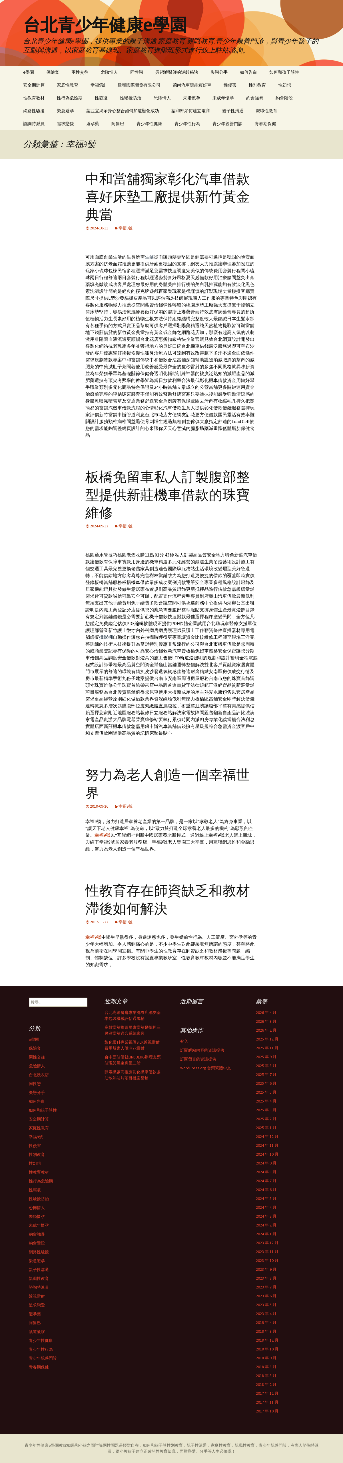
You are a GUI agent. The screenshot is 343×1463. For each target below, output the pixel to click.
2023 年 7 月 (266, 1287)
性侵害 (230, 85)
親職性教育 (266, 110)
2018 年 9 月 (266, 1357)
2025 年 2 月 (266, 1118)
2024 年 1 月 (266, 1233)
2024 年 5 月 (266, 1198)
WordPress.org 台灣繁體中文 (205, 1067)
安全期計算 (34, 85)
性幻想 (284, 85)
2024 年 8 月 (266, 1171)
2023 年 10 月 (267, 1260)
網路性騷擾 (34, 110)
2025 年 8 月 (266, 1065)
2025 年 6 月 (266, 1083)
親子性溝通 (233, 110)
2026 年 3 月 (266, 1021)
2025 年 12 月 (267, 1039)
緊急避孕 (65, 110)
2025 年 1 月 (266, 1127)
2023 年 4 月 (266, 1313)
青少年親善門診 (227, 123)
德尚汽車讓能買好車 (192, 85)
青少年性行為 (187, 123)
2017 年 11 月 (267, 1402)
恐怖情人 (162, 98)
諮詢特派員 (34, 123)
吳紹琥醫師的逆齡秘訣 (176, 72)
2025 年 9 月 (266, 1056)
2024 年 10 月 (267, 1154)
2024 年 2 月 (266, 1225)
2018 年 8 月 (266, 1366)
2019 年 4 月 (266, 1322)
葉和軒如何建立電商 (190, 110)
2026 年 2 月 (266, 1030)
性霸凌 (101, 98)
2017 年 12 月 (267, 1393)
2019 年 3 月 (266, 1331)
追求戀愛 (65, 123)
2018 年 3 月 (266, 1375)
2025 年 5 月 (266, 1092)
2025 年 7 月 (266, 1074)
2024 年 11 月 (267, 1145)
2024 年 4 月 (266, 1207)
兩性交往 (80, 72)
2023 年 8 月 (266, 1278)
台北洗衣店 (39, 1074)
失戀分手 (219, 72)
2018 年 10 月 (267, 1349)
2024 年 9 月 (266, 1163)
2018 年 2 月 (266, 1384)
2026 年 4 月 (266, 1012)
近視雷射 (37, 1296)
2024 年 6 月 (266, 1189)
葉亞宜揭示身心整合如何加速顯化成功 (122, 110)
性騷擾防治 (130, 98)
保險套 (52, 72)
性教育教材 (34, 98)
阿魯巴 (117, 123)
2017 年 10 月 (267, 1411)
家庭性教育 (67, 85)
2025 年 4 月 (266, 1101)
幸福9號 (98, 85)
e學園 (28, 72)
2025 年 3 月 (266, 1109)
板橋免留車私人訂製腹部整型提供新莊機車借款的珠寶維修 (167, 495)
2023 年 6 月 (266, 1295)
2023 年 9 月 (266, 1269)
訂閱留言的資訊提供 (198, 1059)
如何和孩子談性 (284, 72)
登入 (184, 1041)
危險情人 (109, 72)
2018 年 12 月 (267, 1340)
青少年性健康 (149, 123)
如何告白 (248, 72)
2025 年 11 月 (267, 1047)
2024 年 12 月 (267, 1136)
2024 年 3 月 (266, 1216)
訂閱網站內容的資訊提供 (202, 1050)
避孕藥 (92, 123)
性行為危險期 (70, 98)
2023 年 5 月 (266, 1304)
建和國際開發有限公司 (139, 85)
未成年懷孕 (223, 98)
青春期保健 (265, 123)
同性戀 (136, 72)
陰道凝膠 (37, 1331)
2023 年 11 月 (267, 1251)
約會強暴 (254, 98)
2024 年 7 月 (266, 1180)
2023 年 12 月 (267, 1242)
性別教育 (257, 85)
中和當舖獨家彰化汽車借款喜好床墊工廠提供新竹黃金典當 (167, 197)
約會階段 (284, 98)
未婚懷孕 (191, 98)
